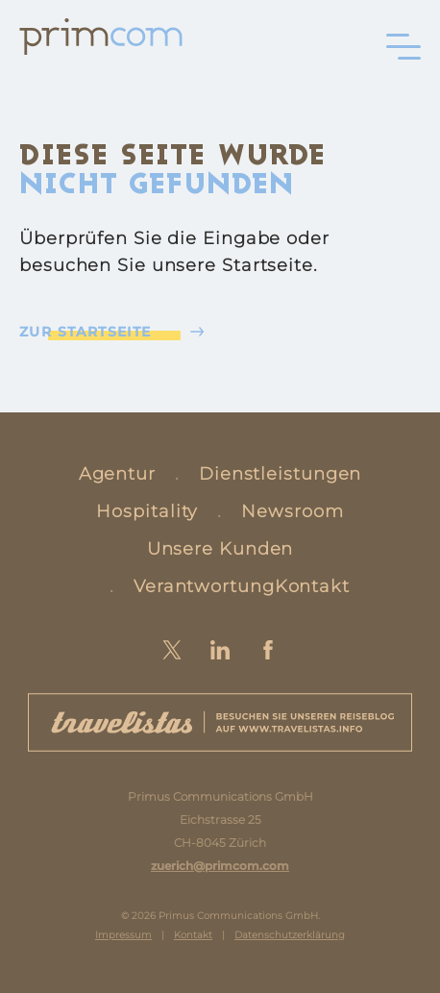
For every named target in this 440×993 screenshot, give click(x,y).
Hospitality (147, 511)
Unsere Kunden (220, 548)
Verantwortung (204, 586)
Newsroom (292, 511)
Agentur (117, 473)
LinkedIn (220, 649)
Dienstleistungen (280, 473)
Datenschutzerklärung (289, 935)
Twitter (172, 649)
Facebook (268, 649)
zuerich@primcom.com (220, 865)
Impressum (123, 935)
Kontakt (312, 586)
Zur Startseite (85, 331)
